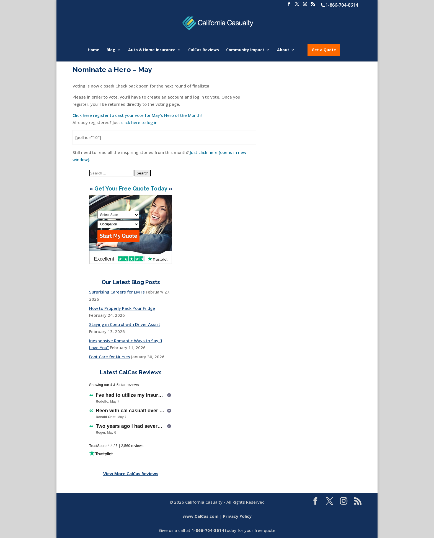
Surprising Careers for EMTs (117, 292)
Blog (111, 50)
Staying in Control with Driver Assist (124, 324)
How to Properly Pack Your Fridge (122, 308)
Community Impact (245, 50)
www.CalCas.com (200, 516)
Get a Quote (324, 49)
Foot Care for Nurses (109, 356)
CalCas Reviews (203, 50)
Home (93, 50)
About (283, 50)
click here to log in (139, 122)
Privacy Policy (237, 516)
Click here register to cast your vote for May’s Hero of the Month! (137, 115)
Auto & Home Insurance (151, 50)
